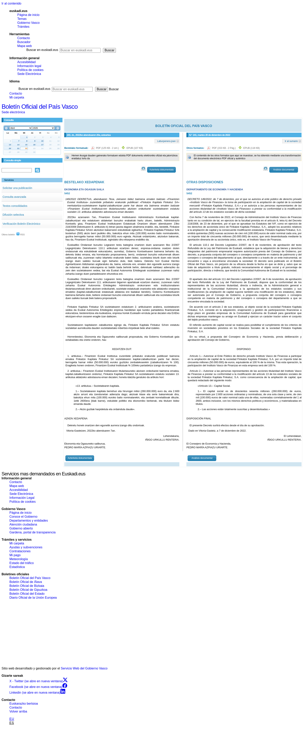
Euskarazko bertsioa (23, 703)
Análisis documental (283, 169)
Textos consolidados (15, 205)
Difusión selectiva (13, 214)
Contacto (23, 38)
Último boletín (8, 234)
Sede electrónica (13, 112)
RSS (20, 234)
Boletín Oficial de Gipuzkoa (28, 589)
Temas (22, 18)
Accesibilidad (26, 62)
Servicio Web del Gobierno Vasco (84, 668)
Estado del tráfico (21, 563)
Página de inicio (28, 15)
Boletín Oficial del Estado (27, 593)
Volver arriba (18, 711)
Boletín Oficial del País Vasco (40, 106)
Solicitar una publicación (17, 188)
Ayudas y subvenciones (25, 547)
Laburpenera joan (166, 141)
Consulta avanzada (14, 196)
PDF (107, 148)
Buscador (24, 42)
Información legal (29, 66)
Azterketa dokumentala (161, 169)
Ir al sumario (291, 141)
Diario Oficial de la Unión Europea (33, 597)
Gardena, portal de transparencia (32, 532)
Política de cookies (30, 70)
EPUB (134, 148)
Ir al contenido (11, 3)
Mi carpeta (16, 97)
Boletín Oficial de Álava (25, 582)
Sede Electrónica (29, 73)
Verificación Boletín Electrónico (21, 223)
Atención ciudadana (23, 524)
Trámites (23, 26)
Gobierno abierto (21, 528)
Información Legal (21, 497)
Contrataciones (20, 551)
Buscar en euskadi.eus (42, 50)
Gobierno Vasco (28, 22)
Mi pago (15, 555)
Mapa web (24, 46)
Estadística (17, 567)
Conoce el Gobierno (23, 516)
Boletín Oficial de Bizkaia (26, 585)
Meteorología (18, 559)
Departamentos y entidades (28, 520)
